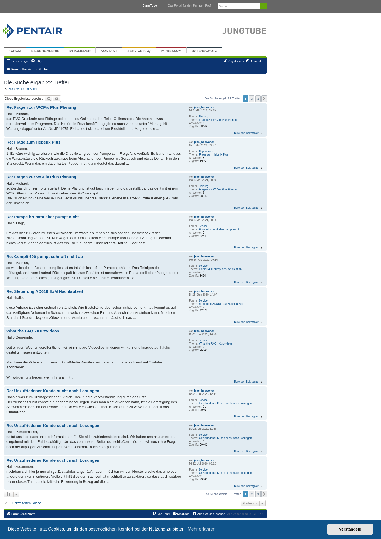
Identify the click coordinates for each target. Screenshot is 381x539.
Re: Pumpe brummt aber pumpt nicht (42, 216)
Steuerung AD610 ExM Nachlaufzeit (221, 303)
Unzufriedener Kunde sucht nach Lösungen (225, 403)
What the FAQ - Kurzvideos (215, 343)
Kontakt (109, 51)
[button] (264, 98)
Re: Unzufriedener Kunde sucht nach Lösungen (52, 390)
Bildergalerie (45, 51)
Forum (15, 51)
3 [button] (258, 98)
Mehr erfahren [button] (201, 529)
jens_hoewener (204, 107)
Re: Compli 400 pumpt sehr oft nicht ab (44, 256)
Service (202, 226)
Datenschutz (204, 51)
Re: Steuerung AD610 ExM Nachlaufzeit (44, 291)
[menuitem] (36, 61)
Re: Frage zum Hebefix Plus (33, 142)
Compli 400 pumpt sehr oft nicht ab (220, 269)
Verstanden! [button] (350, 529)
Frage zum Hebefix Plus (213, 154)
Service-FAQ (139, 51)
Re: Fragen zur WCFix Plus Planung (41, 107)
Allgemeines (205, 151)
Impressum (171, 51)
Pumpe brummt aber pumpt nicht (219, 229)
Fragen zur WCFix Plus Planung (218, 119)
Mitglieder (80, 51)
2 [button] (252, 98)
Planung (203, 116)
